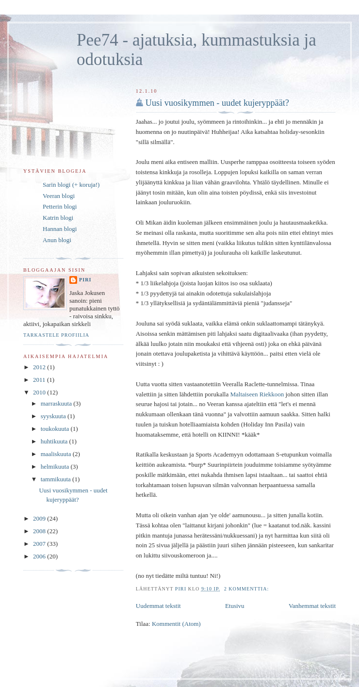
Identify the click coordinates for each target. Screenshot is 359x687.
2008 (40, 531)
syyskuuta (54, 416)
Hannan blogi (60, 228)
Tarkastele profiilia (56, 335)
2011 (40, 379)
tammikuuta (56, 479)
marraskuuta (57, 403)
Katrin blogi (58, 217)
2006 (40, 556)
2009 (40, 518)
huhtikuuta (55, 441)
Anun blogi (57, 240)
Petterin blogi (60, 206)
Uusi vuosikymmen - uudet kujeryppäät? (217, 103)
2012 (40, 367)
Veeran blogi (59, 195)
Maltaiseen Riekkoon (257, 394)
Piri (85, 279)
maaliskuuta (57, 454)
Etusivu (235, 605)
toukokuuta (56, 428)
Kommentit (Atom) (176, 623)
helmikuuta (56, 466)
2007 (40, 543)
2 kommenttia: (247, 588)
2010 (40, 392)
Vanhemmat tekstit (312, 605)
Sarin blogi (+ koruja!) (71, 184)
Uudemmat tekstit (158, 605)
